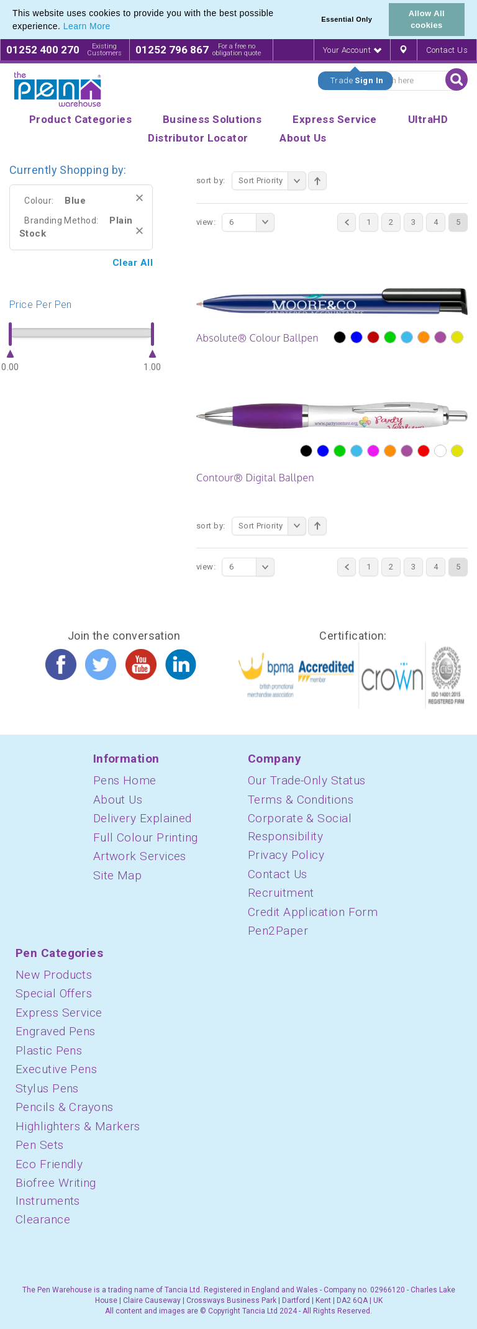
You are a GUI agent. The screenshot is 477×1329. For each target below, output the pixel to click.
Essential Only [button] (346, 19)
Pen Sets (40, 1145)
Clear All (132, 262)
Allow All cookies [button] (427, 19)
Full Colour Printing (145, 837)
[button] (115, 27)
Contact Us (447, 50)
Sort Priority (272, 180)
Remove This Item (139, 197)
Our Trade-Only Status (306, 780)
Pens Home (125, 780)
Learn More (87, 26)
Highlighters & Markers (78, 1126)
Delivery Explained (142, 818)
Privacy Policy (286, 855)
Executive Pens (56, 1069)
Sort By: (210, 180)
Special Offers (54, 993)
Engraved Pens (56, 1031)
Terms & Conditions (300, 799)
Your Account (352, 50)
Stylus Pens (47, 1088)
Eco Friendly (49, 1164)
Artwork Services (139, 856)
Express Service (59, 1012)
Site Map (117, 875)
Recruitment (281, 893)
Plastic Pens (49, 1050)
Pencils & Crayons (65, 1107)
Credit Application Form (313, 912)
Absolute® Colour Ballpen (257, 338)
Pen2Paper (278, 930)
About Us (118, 799)
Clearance (43, 1219)
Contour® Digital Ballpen (255, 477)
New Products (54, 975)
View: (206, 222)
